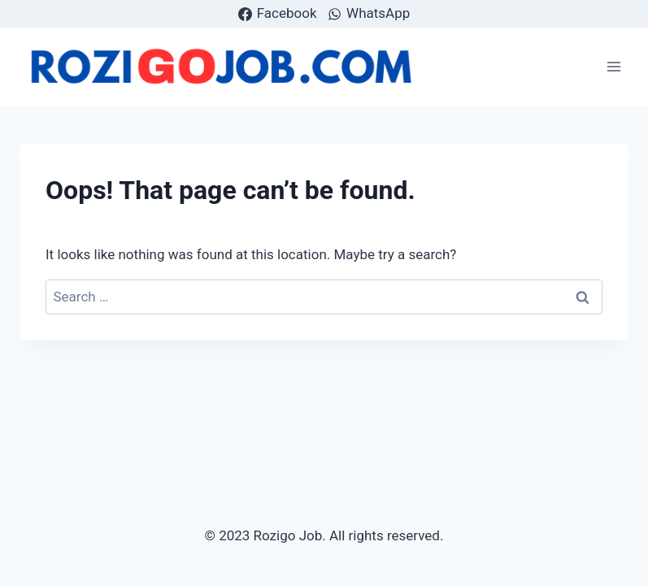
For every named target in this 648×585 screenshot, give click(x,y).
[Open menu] (613, 66)
